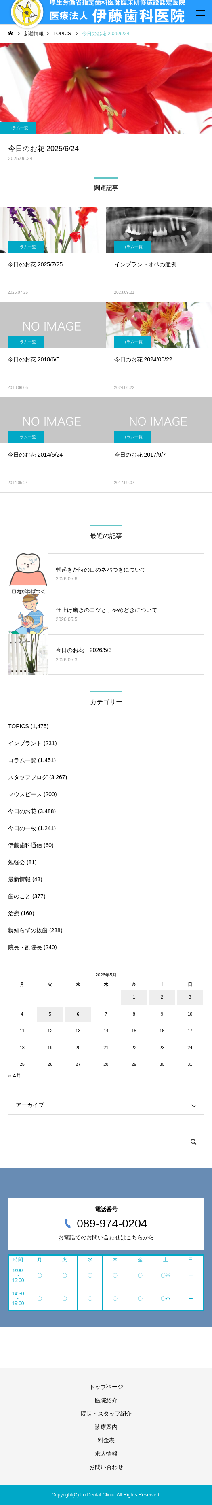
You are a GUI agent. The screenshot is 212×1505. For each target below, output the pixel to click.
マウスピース (25, 794)
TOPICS (18, 726)
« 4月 (14, 1075)
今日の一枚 (22, 828)
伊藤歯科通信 (25, 845)
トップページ (106, 1387)
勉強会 (16, 862)
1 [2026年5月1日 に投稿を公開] (134, 997)
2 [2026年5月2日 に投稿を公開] (162, 997)
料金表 (106, 1440)
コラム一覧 (18, 127)
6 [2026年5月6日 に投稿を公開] (78, 1014)
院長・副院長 (25, 947)
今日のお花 (22, 811)
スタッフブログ (28, 777)
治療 (13, 913)
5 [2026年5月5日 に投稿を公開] (50, 1014)
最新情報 (19, 879)
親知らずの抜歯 (28, 930)
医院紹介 (106, 1400)
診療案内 (106, 1427)
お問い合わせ (106, 1467)
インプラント (25, 743)
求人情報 (106, 1453)
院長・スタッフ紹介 (106, 1413)
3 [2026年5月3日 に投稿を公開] (190, 997)
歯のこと (19, 896)
